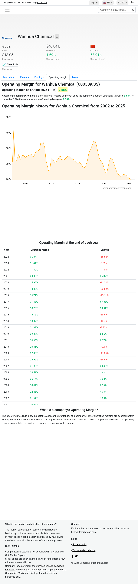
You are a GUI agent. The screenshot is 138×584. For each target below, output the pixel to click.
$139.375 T (42, 2)
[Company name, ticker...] (117, 10)
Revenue (24, 77)
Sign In (94, 2)
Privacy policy (79, 544)
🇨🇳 (92, 46)
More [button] (75, 77)
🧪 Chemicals (10, 64)
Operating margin (58, 77)
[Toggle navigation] (7, 9)
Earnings (39, 77)
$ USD (121, 2)
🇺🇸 (107, 2)
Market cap (9, 77)
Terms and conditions (83, 550)
